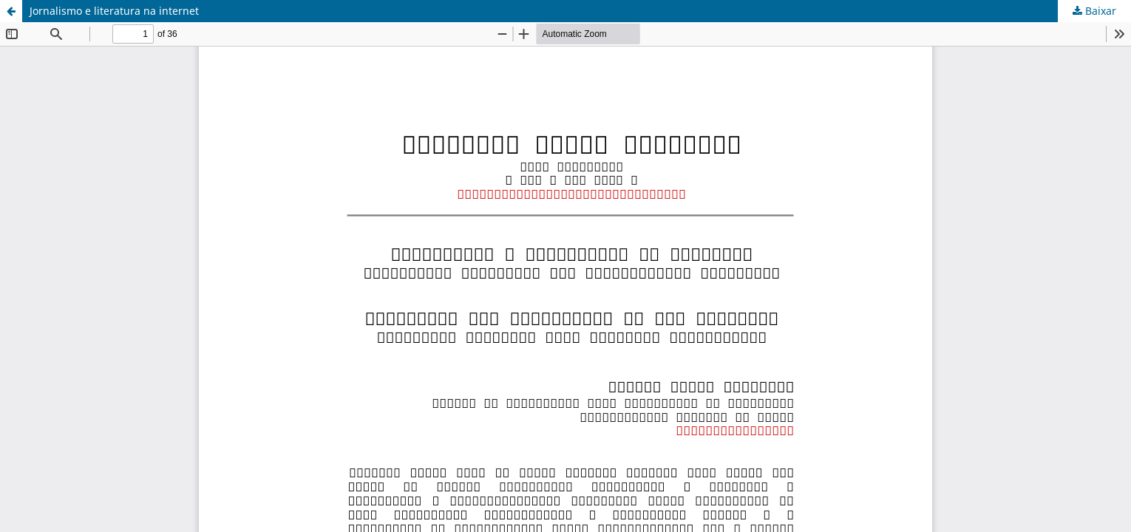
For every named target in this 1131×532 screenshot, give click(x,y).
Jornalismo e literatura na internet (114, 11)
